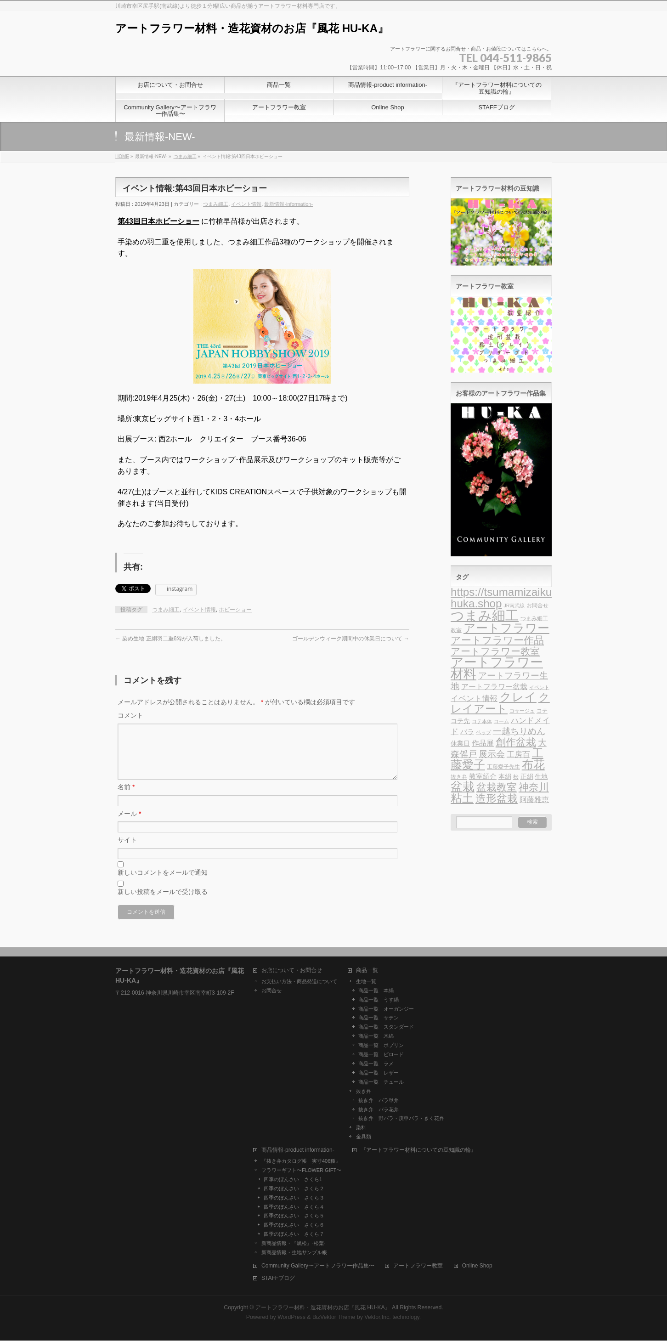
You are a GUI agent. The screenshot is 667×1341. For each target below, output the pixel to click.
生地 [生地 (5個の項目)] (541, 776)
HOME (122, 156)
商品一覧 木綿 (376, 1036)
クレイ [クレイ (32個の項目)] (518, 697)
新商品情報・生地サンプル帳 (294, 1253)
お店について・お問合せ (291, 971)
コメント (130, 715)
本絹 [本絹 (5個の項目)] (504, 776)
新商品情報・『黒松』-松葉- (293, 1243)
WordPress (291, 1317)
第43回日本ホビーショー (158, 221)
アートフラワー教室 (418, 1266)
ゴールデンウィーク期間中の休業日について (350, 638)
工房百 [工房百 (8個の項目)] (518, 754)
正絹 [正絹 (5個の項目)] (526, 776)
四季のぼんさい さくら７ (294, 1234)
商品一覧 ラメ (376, 1064)
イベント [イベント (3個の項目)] (539, 687)
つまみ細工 (185, 156)
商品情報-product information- (297, 1151)
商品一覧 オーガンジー (386, 1009)
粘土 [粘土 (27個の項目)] (462, 798)
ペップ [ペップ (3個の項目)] (483, 732)
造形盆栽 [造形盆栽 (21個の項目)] (496, 798)
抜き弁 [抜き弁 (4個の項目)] (459, 777)
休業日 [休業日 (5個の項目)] (460, 743)
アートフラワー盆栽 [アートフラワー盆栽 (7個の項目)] (494, 686)
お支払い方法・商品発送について (299, 982)
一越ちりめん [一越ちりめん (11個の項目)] (519, 731)
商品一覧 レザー (378, 1073)
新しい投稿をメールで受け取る (163, 902)
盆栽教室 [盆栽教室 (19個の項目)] (496, 787)
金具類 (363, 1137)
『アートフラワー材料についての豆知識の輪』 (418, 1151)
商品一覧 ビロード (381, 1055)
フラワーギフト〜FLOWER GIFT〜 (301, 1170)
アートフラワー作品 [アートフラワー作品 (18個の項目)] (497, 640)
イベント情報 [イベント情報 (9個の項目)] (474, 698)
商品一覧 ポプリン (381, 1045)
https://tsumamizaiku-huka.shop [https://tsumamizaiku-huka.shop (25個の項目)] (503, 598)
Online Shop (477, 1266)
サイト (127, 850)
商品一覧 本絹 (376, 991)
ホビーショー (235, 609)
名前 (126, 798)
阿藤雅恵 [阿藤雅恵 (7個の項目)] (534, 799)
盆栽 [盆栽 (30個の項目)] (463, 786)
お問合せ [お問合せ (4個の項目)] (537, 605)
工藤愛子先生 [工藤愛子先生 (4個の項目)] (503, 767)
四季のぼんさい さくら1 (293, 1180)
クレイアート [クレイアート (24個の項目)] (500, 703)
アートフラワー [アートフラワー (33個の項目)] (506, 628)
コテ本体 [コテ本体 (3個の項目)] (482, 721)
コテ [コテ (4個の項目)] (542, 710)
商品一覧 (367, 971)
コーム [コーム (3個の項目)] (501, 721)
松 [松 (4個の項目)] (516, 777)
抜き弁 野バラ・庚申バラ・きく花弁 (401, 1118)
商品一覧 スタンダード (386, 1027)
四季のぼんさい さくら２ (294, 1189)
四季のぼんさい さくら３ (294, 1198)
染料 (361, 1128)
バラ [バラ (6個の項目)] (467, 732)
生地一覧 (366, 982)
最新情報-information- (288, 204)
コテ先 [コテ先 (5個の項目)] (460, 721)
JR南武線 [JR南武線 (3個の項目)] (514, 605)
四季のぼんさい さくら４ (294, 1207)
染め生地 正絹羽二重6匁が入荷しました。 (170, 638)
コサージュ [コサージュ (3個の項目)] (522, 710)
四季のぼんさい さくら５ (294, 1216)
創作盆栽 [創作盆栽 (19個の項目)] (516, 742)
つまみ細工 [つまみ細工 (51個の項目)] (485, 615)
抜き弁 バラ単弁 (378, 1100)
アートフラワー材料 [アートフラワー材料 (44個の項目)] (497, 668)
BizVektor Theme (334, 1317)
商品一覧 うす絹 (378, 1000)
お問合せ (271, 991)
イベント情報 (246, 204)
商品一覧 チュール (381, 1082)
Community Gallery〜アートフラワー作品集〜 (317, 1266)
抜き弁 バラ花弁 (378, 1110)
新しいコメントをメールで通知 (163, 883)
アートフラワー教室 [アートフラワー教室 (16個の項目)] (495, 651)
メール (129, 824)
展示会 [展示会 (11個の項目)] (492, 754)
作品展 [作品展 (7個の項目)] (483, 743)
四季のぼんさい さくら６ (294, 1225)
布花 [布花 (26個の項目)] (533, 764)
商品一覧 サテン (378, 1018)
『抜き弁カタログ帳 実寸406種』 (300, 1161)
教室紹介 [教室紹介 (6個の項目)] (483, 776)
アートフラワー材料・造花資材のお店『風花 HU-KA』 (252, 28)
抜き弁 (363, 1091)
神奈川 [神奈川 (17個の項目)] (534, 787)
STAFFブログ (278, 1279)
